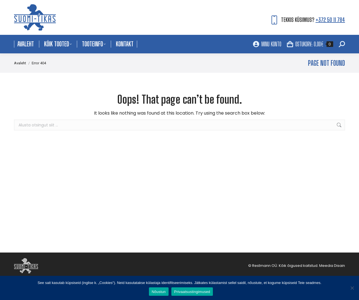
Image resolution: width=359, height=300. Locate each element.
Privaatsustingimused (192, 292)
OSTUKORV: (310, 44)
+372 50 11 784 (330, 19)
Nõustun (159, 292)
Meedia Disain (332, 265)
